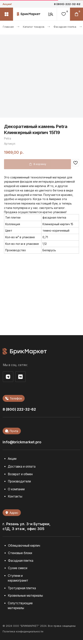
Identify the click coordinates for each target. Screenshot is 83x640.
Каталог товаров (34, 26)
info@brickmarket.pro (22, 442)
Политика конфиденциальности (23, 631)
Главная (8, 26)
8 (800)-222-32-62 (67, 4)
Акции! (7, 4)
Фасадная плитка (65, 26)
